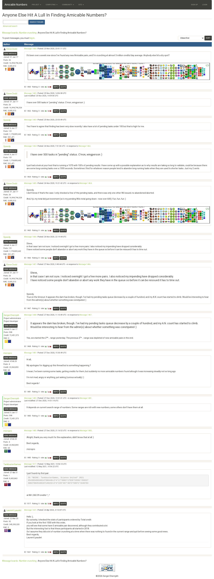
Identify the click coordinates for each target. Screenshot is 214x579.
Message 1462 (30, 93)
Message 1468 (30, 315)
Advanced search (10, 26)
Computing (52, 5)
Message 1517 (30, 464)
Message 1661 (30, 510)
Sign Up (194, 5)
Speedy (7, 120)
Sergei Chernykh (11, 315)
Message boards (10, 33)
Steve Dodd (11, 49)
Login (204, 5)
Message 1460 (30, 49)
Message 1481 (30, 353)
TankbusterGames (12, 464)
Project (36, 5)
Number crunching (27, 33)
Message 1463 (30, 120)
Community (68, 5)
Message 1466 (30, 237)
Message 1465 (30, 183)
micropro (7, 353)
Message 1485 (30, 431)
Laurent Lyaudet (13, 510)
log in (32, 38)
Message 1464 (30, 146)
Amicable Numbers (16, 4)
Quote (63, 87)
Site (81, 5)
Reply (56, 87)
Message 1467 (30, 264)
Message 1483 (30, 398)
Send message (10, 54)
